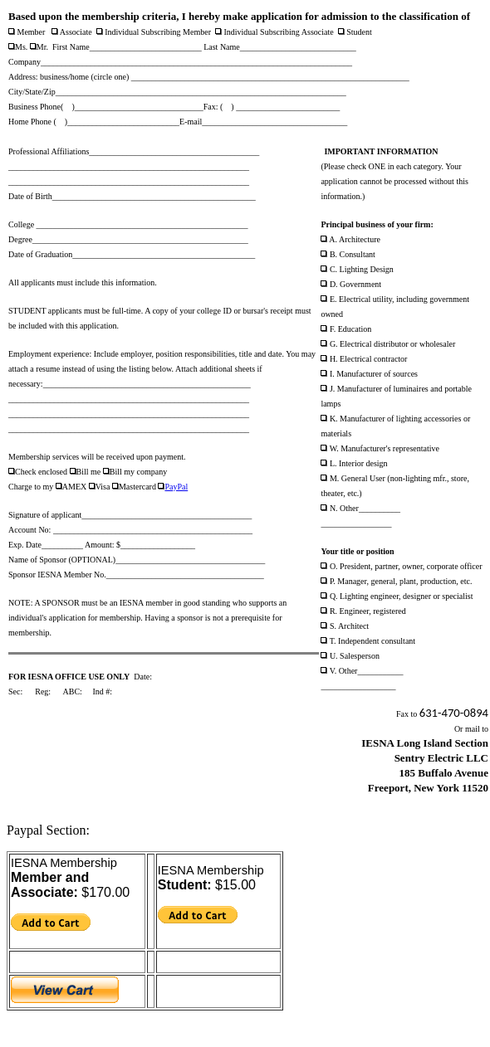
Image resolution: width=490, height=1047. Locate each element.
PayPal (176, 486)
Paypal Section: (48, 830)
